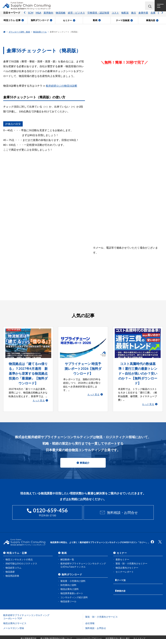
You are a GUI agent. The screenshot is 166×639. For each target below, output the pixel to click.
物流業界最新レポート (71, 587)
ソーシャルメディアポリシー (89, 632)
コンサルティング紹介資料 (74, 591)
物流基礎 (10, 565)
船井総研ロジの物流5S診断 (61, 85)
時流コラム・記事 (17, 546)
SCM (30, 15)
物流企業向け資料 (69, 582)
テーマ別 (122, 573)
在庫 (153, 15)
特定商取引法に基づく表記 (118, 632)
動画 (64, 546)
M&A (38, 15)
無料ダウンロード (72, 568)
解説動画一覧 (67, 553)
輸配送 (125, 15)
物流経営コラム (13, 561)
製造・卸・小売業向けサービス (101, 610)
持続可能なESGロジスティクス (21, 557)
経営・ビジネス (76, 15)
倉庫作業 (143, 15)
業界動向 (48, 15)
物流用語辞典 (12, 569)
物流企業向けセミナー (127, 561)
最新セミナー (122, 553)
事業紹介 (84, 457)
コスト (115, 15)
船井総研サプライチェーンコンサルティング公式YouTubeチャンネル (83, 559)
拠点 (133, 15)
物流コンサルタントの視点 (19, 553)
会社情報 (90, 617)
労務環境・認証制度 (98, 15)
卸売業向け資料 (68, 578)
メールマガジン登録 (13, 621)
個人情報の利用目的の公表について (56, 632)
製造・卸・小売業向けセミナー (131, 557)
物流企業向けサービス (14, 617)
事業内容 (122, 582)
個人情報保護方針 (28, 632)
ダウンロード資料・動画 (19, 32)
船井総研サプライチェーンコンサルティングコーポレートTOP (26, 610)
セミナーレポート (125, 565)
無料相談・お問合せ (122, 507)
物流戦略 (60, 15)
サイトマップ (139, 632)
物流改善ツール (40, 32)
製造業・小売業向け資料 (72, 574)
